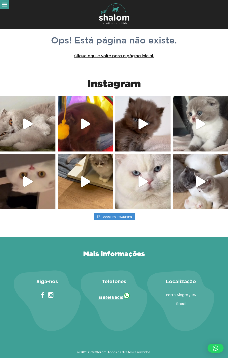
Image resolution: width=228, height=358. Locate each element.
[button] (216, 348)
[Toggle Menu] (4, 4)
